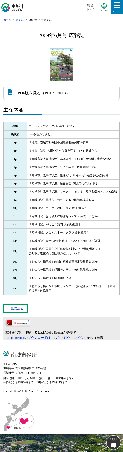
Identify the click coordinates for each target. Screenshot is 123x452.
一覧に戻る (15, 308)
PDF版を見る (24, 92)
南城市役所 (24, 355)
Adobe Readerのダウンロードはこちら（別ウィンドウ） (46, 337)
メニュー (116, 8)
